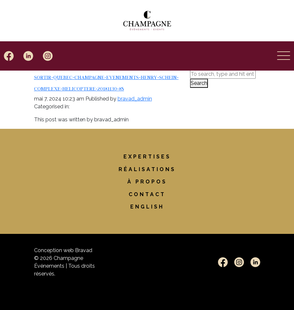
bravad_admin (135, 99)
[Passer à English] (147, 207)
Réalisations (147, 169)
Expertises (147, 157)
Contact (147, 194)
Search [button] (199, 83)
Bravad (83, 250)
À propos (147, 182)
